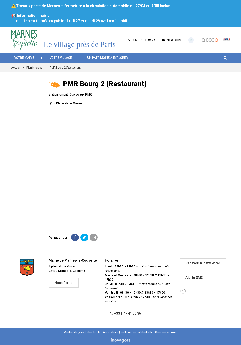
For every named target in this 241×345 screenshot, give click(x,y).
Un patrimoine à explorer (107, 58)
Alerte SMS (194, 278)
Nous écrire (64, 283)
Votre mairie (24, 58)
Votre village (61, 58)
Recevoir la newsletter (202, 263)
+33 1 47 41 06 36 (125, 313)
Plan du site (94, 332)
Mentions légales (74, 332)
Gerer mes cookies (166, 332)
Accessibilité (110, 332)
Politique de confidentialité (137, 332)
